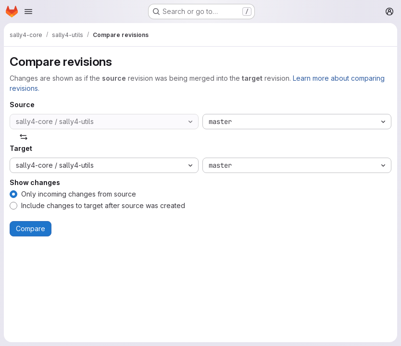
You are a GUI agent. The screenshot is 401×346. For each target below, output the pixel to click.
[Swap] (23, 137)
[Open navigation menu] (28, 11)
